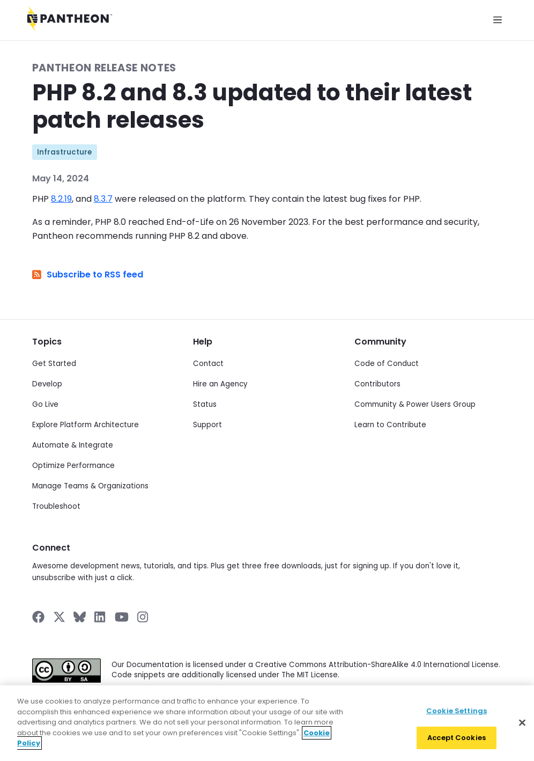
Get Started (54, 363)
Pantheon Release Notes (104, 68)
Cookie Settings (456, 711)
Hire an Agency (220, 384)
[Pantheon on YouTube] (122, 617)
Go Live (45, 404)
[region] (267, 723)
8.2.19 (61, 199)
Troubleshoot (56, 506)
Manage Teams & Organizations (90, 486)
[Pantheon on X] (59, 617)
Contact (208, 363)
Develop (47, 384)
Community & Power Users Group (415, 404)
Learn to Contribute (390, 425)
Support (207, 425)
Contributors (377, 384)
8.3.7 (103, 199)
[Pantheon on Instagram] (143, 617)
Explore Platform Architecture (85, 425)
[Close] (522, 722)
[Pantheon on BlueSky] (79, 617)
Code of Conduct (386, 363)
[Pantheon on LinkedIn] (100, 617)
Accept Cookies (456, 738)
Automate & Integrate (72, 445)
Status (205, 404)
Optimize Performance (73, 465)
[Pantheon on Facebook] (38, 617)
